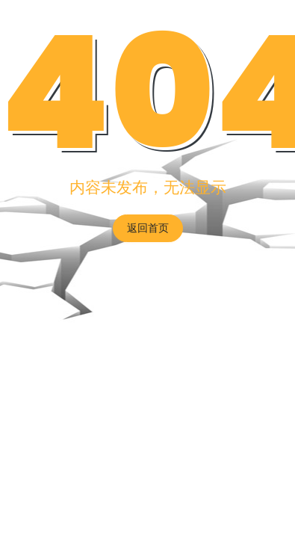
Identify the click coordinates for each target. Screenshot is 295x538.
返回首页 (148, 227)
